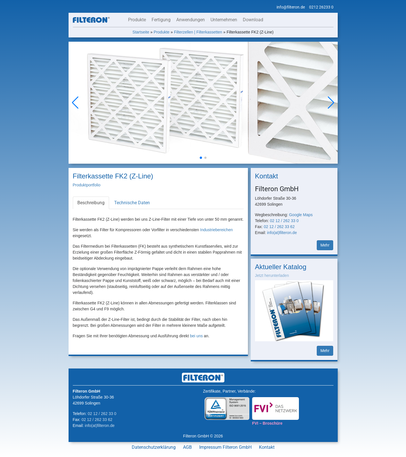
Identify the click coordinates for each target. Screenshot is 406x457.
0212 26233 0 (321, 7)
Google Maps (301, 214)
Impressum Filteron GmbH (225, 447)
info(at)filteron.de (282, 232)
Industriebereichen (216, 230)
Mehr (325, 245)
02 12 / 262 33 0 (284, 220)
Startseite (141, 32)
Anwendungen (190, 19)
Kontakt (267, 447)
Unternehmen (224, 19)
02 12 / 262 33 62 (279, 226)
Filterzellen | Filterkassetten (198, 32)
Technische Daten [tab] (132, 202)
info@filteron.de (291, 7)
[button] (331, 102)
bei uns (196, 336)
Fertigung (161, 19)
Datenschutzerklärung (154, 447)
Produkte (137, 19)
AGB (187, 447)
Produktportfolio (87, 185)
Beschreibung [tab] (91, 202)
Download (253, 19)
